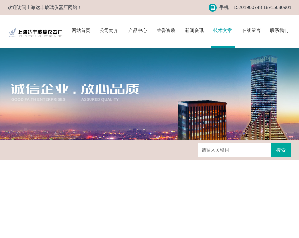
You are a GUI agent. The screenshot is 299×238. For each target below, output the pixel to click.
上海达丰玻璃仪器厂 (47, 7)
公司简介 (109, 30)
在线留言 (251, 30)
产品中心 (137, 30)
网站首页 (81, 30)
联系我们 (279, 30)
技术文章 (222, 30)
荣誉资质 (166, 30)
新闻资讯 (194, 30)
